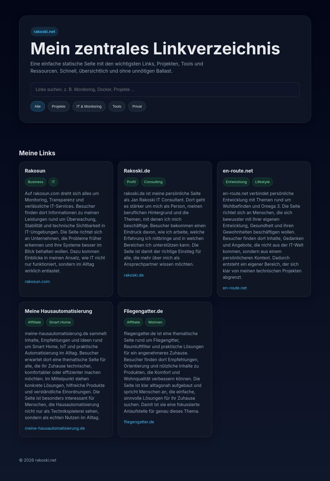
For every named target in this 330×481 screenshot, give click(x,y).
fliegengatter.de (139, 421)
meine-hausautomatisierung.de (55, 428)
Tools (117, 106)
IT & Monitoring (89, 106)
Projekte (59, 106)
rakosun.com (37, 281)
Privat (137, 106)
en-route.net (235, 287)
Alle (38, 106)
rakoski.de (134, 275)
